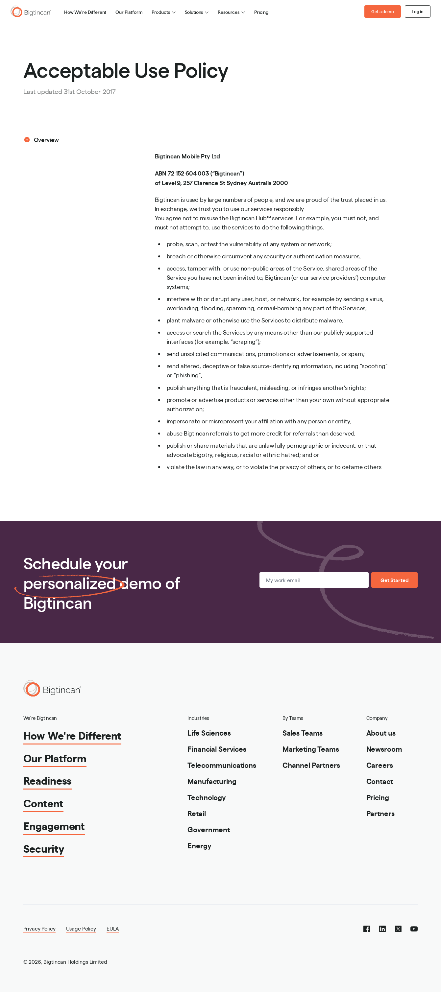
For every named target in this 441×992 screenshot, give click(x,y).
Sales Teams (302, 732)
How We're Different (85, 12)
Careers (379, 764)
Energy (199, 845)
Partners (380, 813)
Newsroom (384, 748)
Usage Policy (81, 928)
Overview (46, 139)
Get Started (394, 580)
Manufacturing (211, 781)
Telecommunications (221, 764)
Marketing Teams (310, 748)
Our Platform (128, 12)
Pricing (261, 12)
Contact (379, 781)
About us (381, 732)
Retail (196, 813)
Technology (206, 797)
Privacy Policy (39, 928)
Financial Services (216, 748)
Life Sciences (209, 732)
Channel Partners (311, 764)
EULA (113, 928)
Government (208, 829)
